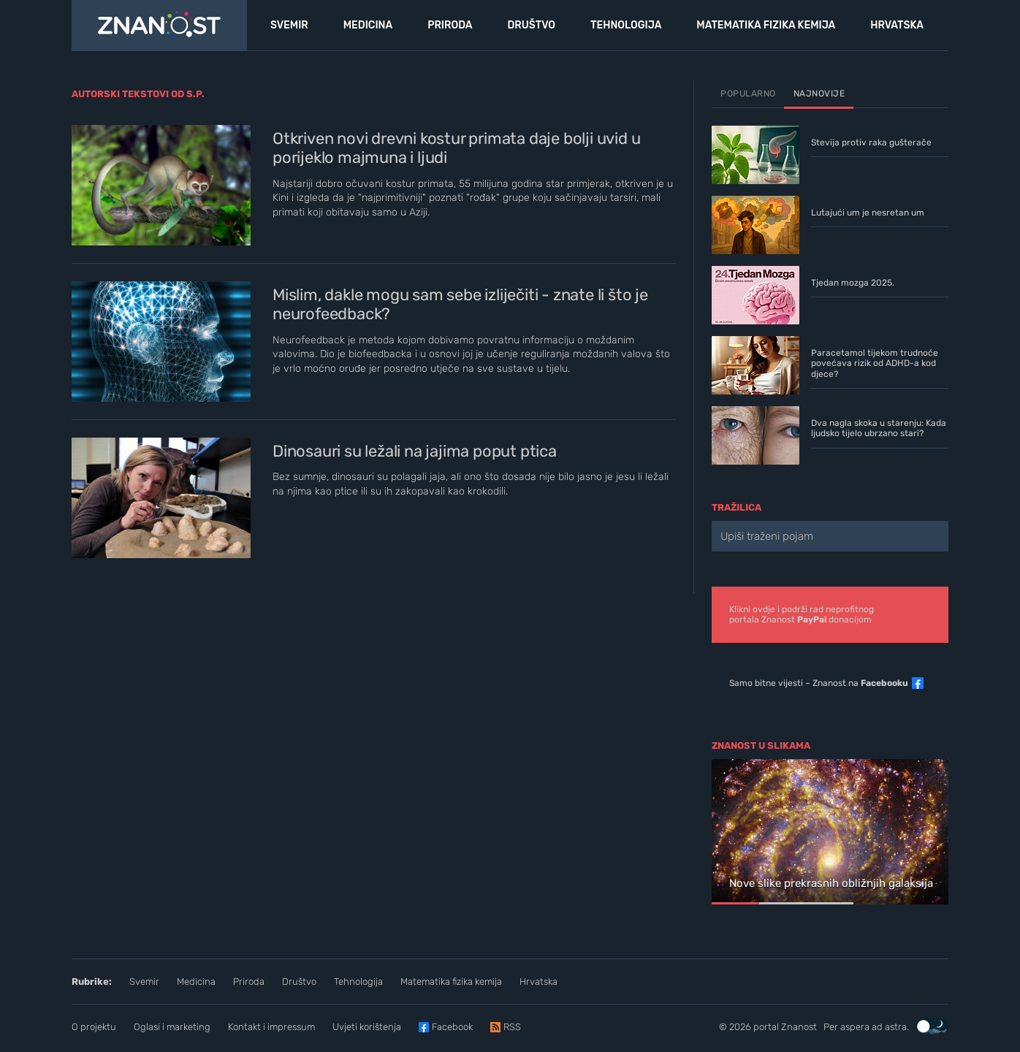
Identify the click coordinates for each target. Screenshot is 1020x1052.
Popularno (748, 93)
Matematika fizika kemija (451, 981)
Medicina (196, 981)
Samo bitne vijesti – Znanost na (818, 683)
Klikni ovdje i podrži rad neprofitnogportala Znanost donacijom (801, 614)
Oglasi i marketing (172, 1026)
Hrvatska (538, 981)
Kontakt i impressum (271, 1026)
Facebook (452, 1026)
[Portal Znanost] (159, 25)
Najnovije (819, 93)
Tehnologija (358, 981)
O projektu (94, 1026)
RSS (512, 1026)
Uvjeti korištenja (366, 1026)
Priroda (248, 981)
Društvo (299, 981)
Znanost (799, 1026)
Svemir (144, 981)
